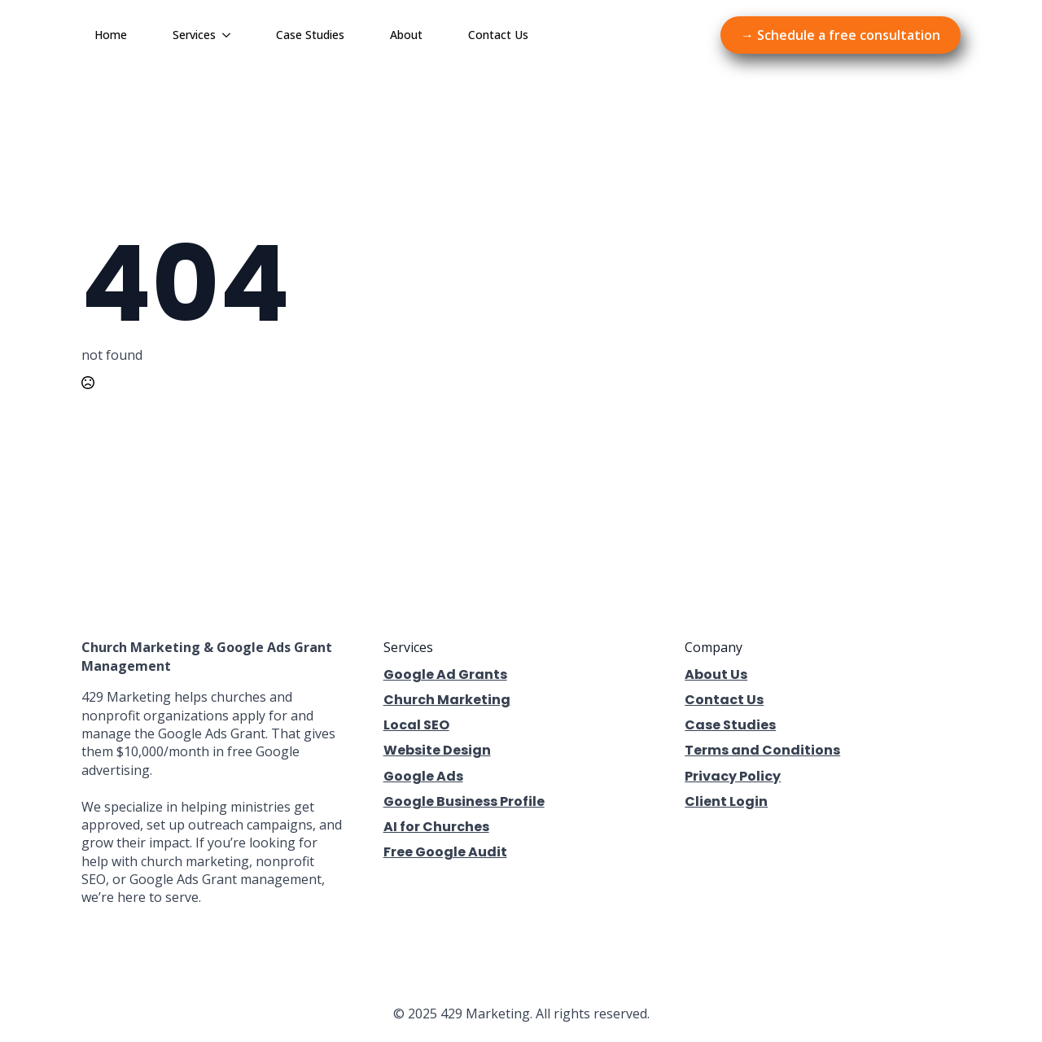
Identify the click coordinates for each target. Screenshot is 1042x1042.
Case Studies (310, 34)
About (406, 34)
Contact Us (498, 34)
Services (194, 34)
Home (110, 34)
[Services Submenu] (229, 35)
